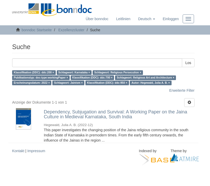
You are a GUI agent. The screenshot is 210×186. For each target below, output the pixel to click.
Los (188, 63)
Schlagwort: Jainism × (68, 82)
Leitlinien (123, 19)
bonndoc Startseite (37, 30)
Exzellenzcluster (71, 30)
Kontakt (18, 151)
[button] (146, 18)
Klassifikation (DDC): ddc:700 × (92, 77)
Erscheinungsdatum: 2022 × (32, 82)
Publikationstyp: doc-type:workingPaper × (41, 77)
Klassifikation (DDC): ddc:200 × (34, 72)
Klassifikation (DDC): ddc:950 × (107, 82)
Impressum (36, 151)
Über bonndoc (97, 19)
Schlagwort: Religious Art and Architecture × (145, 77)
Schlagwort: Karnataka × (74, 72)
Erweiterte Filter (182, 90)
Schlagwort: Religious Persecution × (117, 72)
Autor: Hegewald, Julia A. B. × (151, 82)
